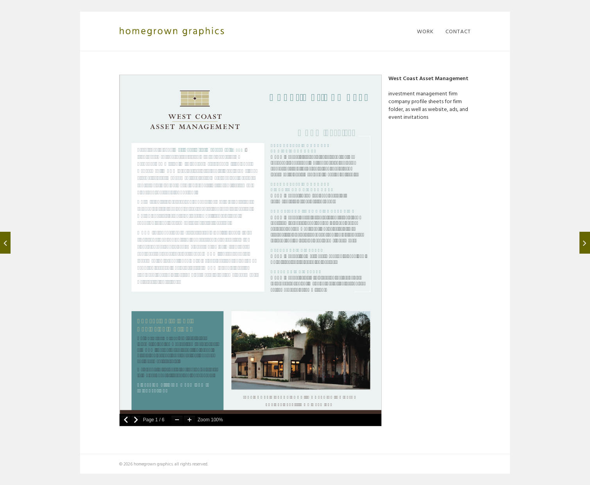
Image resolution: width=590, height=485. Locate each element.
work (425, 31)
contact (458, 31)
